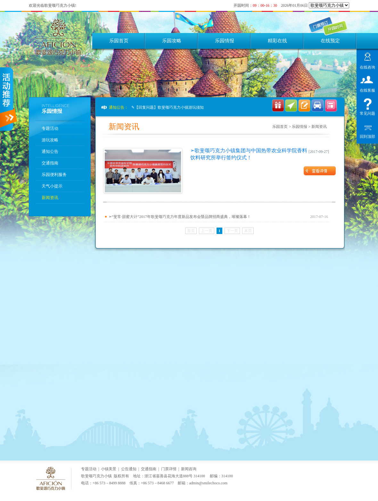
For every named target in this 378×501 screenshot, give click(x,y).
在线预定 (330, 40)
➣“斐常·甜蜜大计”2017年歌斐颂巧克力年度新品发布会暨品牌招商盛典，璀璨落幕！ (180, 216)
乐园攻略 (171, 40)
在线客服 (367, 89)
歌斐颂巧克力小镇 (96, 476)
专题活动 (50, 128)
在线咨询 (367, 66)
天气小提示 (52, 186)
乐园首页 (118, 40)
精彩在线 (277, 40)
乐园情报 (224, 40)
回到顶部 (367, 135)
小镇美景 (108, 469)
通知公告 (50, 151)
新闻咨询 (188, 469)
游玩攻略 (50, 140)
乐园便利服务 (54, 174)
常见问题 (367, 112)
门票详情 (169, 469)
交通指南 (50, 163)
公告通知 (128, 469)
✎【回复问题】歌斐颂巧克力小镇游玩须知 (167, 107)
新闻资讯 (50, 197)
